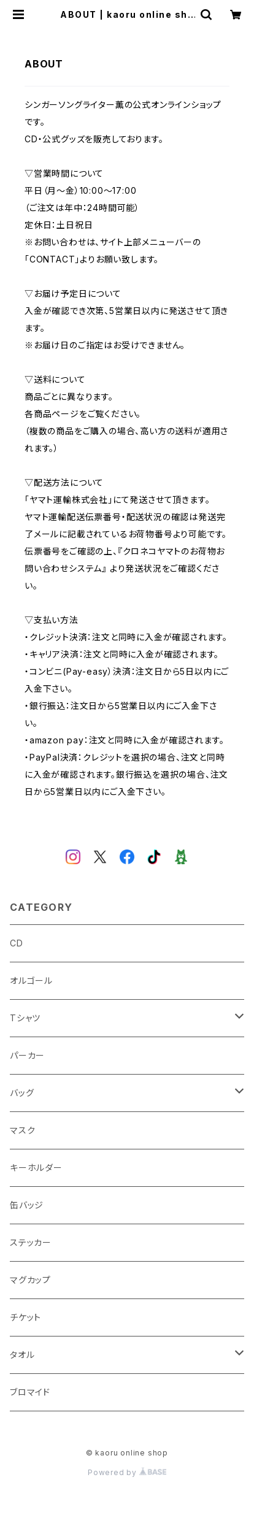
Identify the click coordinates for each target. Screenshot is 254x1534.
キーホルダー (36, 1167)
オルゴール (31, 980)
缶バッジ (27, 1205)
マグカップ (30, 1280)
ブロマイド (30, 1392)
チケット (25, 1317)
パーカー (27, 1055)
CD (16, 943)
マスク (22, 1130)
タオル (22, 1354)
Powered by (127, 1472)
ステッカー (31, 1242)
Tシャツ (25, 1018)
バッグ (22, 1092)
